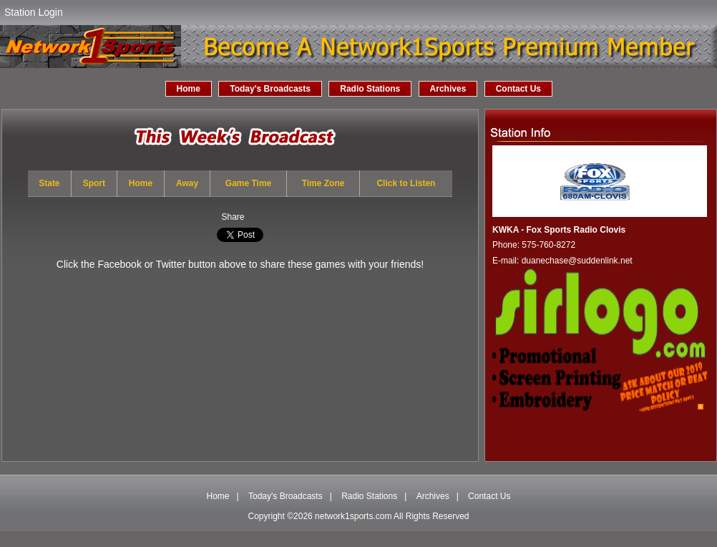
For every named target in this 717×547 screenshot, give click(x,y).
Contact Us (518, 89)
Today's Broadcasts (270, 89)
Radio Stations (370, 89)
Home (188, 89)
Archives (448, 89)
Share (232, 217)
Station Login (33, 12)
